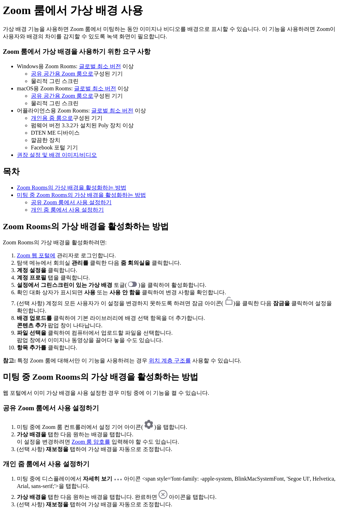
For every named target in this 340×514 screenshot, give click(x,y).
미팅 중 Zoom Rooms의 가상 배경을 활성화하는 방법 (81, 195)
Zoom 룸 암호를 (91, 442)
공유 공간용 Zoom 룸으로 (62, 74)
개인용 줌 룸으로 (52, 118)
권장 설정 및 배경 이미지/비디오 (57, 155)
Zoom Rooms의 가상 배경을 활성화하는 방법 (71, 188)
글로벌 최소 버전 (100, 66)
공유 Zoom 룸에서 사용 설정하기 (71, 202)
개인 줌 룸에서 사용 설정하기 (67, 210)
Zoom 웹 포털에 (36, 255)
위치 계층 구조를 (170, 361)
